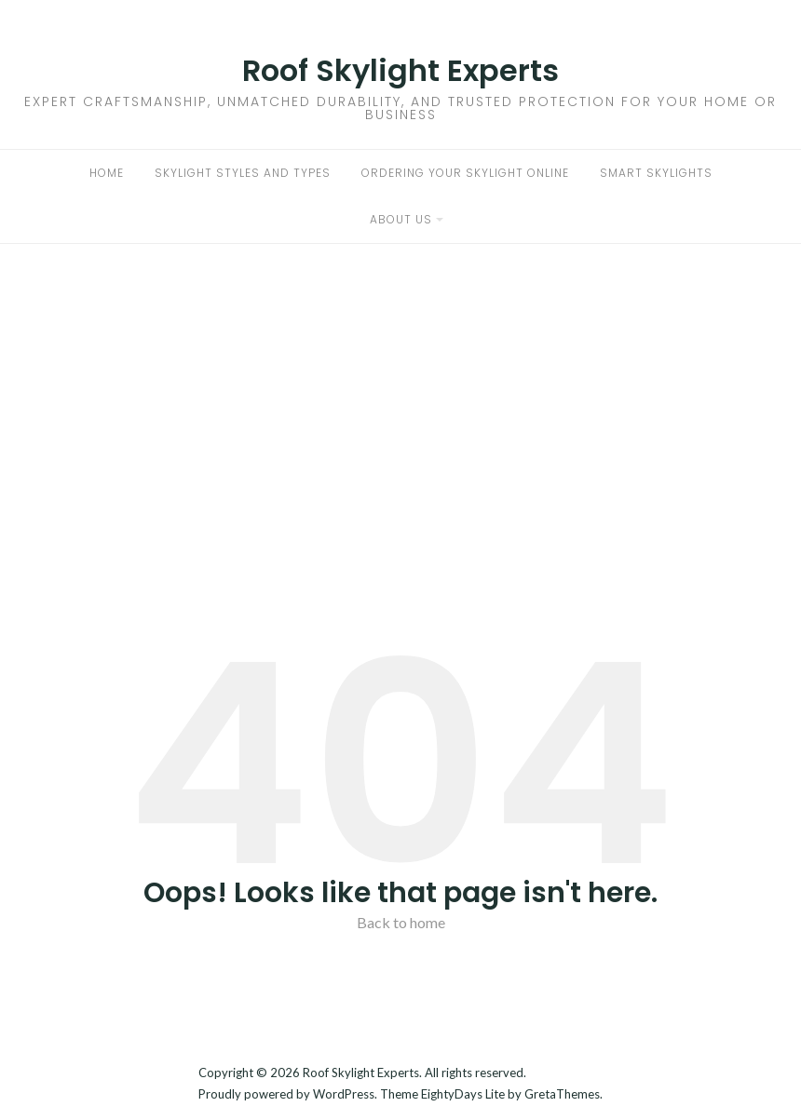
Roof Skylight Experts (400, 70)
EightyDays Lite (463, 1093)
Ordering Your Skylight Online (465, 173)
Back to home (401, 922)
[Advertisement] (400, 383)
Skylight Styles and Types (243, 173)
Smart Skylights (656, 173)
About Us (401, 219)
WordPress (343, 1093)
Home (106, 173)
